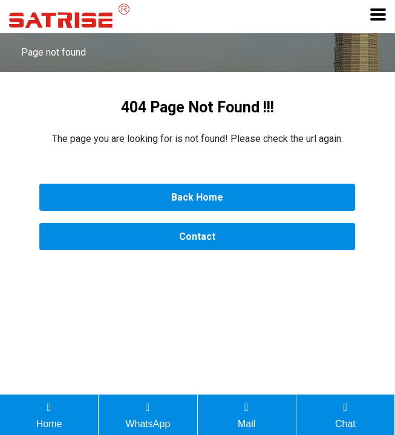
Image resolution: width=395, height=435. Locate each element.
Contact (197, 236)
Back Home (197, 197)
